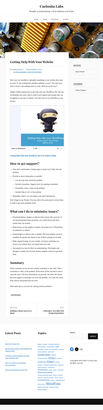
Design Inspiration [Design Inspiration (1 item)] (53, 355)
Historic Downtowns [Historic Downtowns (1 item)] (42, 364)
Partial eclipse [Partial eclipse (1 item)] (51, 373)
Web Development (34, 78)
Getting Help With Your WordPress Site (25, 161)
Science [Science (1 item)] (55, 380)
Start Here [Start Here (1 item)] (40, 383)
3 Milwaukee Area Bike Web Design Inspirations (53, 317)
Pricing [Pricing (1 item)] (50, 375)
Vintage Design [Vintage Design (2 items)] (44, 386)
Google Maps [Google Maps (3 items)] (44, 360)
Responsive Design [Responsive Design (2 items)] (45, 378)
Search (72, 338)
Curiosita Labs (51, 6)
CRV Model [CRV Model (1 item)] (40, 355)
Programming (21, 78)
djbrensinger (17, 75)
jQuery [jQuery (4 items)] (51, 367)
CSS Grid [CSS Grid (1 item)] (46, 355)
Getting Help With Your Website (33, 64)
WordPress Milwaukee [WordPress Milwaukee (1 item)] (43, 392)
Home (36, 19)
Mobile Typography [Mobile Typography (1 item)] (42, 373)
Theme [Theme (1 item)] (56, 383)
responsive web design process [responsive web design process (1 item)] (45, 380)
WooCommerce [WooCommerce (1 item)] (41, 390)
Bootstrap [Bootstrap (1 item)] (45, 350)
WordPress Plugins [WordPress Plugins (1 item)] (54, 392)
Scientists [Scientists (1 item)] (60, 380)
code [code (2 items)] (57, 352)
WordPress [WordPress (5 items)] (53, 389)
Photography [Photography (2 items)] (43, 375)
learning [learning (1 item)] (57, 367)
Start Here (55, 19)
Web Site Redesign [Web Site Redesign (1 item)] (60, 385)
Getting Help (15, 300)
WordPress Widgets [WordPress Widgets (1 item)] (42, 395)
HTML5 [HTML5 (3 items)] (52, 363)
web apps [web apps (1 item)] (52, 385)
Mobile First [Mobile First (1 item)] (61, 370)
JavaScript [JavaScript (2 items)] (42, 367)
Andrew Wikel (50, 161)
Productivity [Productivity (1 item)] (60, 375)
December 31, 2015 (37, 75)
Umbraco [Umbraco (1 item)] (61, 383)
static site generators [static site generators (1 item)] (48, 383)
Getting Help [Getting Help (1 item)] (51, 357)
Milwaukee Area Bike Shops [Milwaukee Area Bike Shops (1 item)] (50, 370)
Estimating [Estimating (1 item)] (61, 355)
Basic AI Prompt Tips (12, 350)
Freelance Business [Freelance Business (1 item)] (42, 357)
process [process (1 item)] (55, 375)
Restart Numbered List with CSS (16, 376)
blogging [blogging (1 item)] (40, 350)
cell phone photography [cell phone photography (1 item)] (54, 350)
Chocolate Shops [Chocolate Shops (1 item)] (42, 352)
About (45, 19)
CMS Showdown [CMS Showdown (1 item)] (50, 352)
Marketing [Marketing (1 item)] (40, 370)
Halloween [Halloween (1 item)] (53, 360)
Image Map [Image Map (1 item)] (59, 364)
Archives (66, 19)
